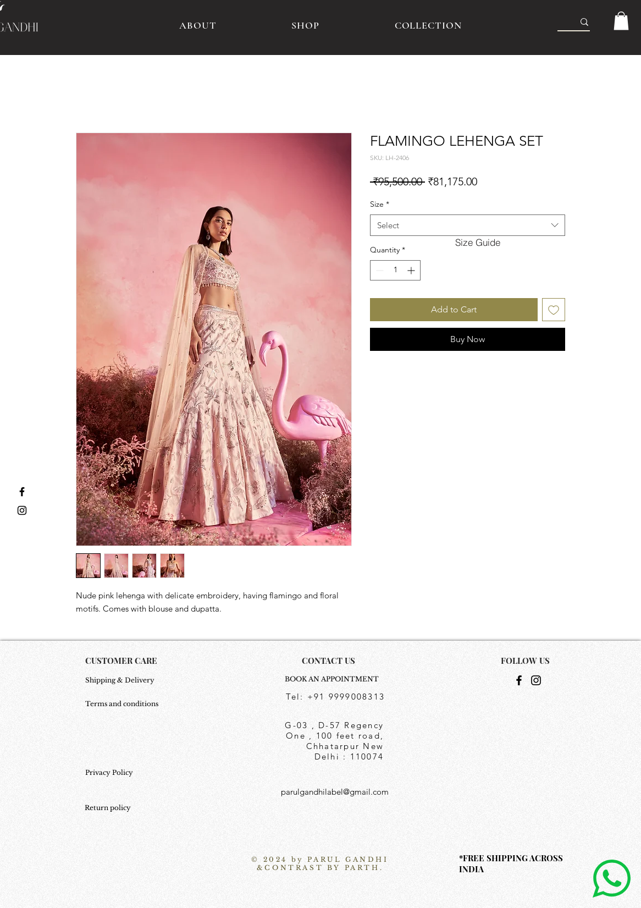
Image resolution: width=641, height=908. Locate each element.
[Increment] (412, 270)
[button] (621, 21)
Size (379, 204)
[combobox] (467, 225)
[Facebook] (519, 680)
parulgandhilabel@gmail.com (335, 791)
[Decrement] (378, 270)
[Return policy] (112, 808)
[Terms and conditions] (123, 704)
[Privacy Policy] (123, 773)
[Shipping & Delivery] (123, 680)
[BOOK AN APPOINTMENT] (335, 679)
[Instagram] (536, 680)
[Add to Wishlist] (553, 309)
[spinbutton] (395, 270)
